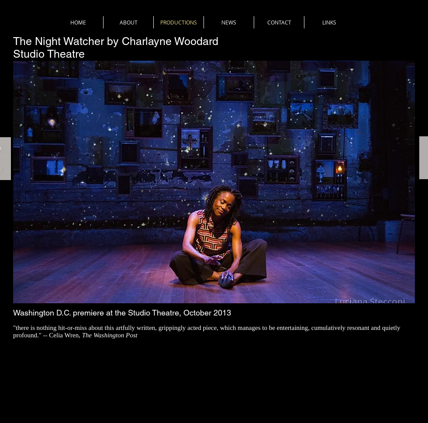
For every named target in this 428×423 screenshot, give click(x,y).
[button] (214, 182)
